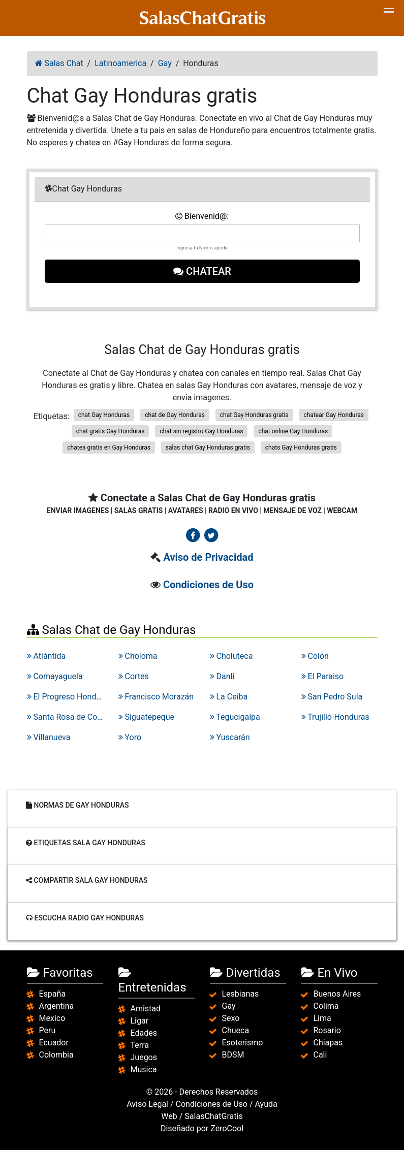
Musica (144, 1069)
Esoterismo (242, 1042)
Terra (140, 1045)
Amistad (146, 1008)
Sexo (231, 1018)
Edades (144, 1033)
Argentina (56, 1006)
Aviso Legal (147, 1104)
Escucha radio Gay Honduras (85, 918)
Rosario (327, 1030)
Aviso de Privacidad (208, 557)
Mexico (52, 1018)
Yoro (130, 737)
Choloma (138, 656)
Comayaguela (55, 676)
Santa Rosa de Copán (69, 717)
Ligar (140, 1021)
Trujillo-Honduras (335, 717)
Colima (326, 1006)
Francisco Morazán (156, 696)
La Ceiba (229, 696)
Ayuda (266, 1104)
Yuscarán (230, 737)
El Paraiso (322, 676)
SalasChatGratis (213, 1116)
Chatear (202, 271)
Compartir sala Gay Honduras (86, 880)
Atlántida (46, 656)
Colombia (56, 1055)
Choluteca (231, 656)
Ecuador (54, 1042)
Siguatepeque (146, 717)
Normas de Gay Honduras (77, 805)
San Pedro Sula (332, 696)
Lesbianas (240, 994)
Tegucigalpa (235, 717)
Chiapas (328, 1042)
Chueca (236, 1030)
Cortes (133, 676)
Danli (222, 676)
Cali (320, 1055)
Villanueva (49, 737)
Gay (229, 1006)
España (52, 994)
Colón (315, 656)
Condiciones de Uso (208, 585)
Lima (322, 1018)
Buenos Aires (337, 994)
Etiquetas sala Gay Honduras (85, 843)
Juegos (144, 1057)
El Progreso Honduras (69, 696)
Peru (47, 1030)
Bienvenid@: (202, 216)
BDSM (233, 1055)
